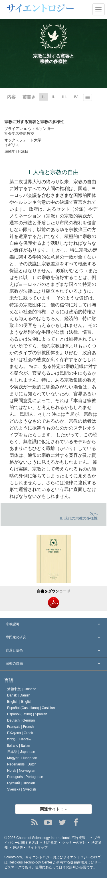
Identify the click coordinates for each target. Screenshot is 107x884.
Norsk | (21, 771)
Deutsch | (21, 720)
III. (64, 96)
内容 (11, 96)
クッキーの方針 (74, 843)
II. (53, 96)
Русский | (21, 783)
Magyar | (22, 758)
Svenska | (21, 789)
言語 (8, 680)
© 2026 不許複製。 (46, 838)
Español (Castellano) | (31, 708)
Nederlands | (22, 764)
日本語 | (21, 752)
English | (20, 702)
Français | (20, 727)
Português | (25, 777)
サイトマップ (37, 848)
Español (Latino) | (27, 714)
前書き (29, 96)
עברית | (19, 739)
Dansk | (18, 695)
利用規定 (50, 843)
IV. (76, 96)
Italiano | (18, 745)
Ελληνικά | (20, 733)
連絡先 (18, 848)
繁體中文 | (21, 689)
